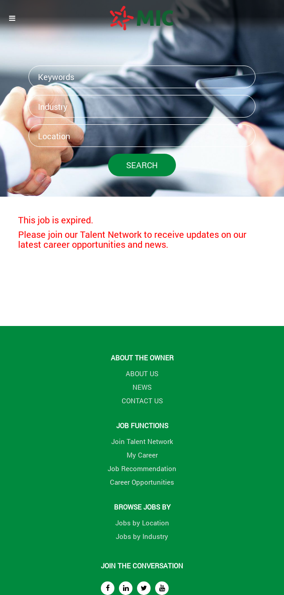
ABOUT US (142, 373)
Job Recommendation (142, 468)
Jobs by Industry (142, 536)
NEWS (142, 387)
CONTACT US (142, 400)
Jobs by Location (142, 522)
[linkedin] (126, 588)
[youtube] (162, 588)
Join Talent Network (142, 441)
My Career (142, 454)
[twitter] (144, 588)
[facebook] (107, 588)
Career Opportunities (142, 481)
